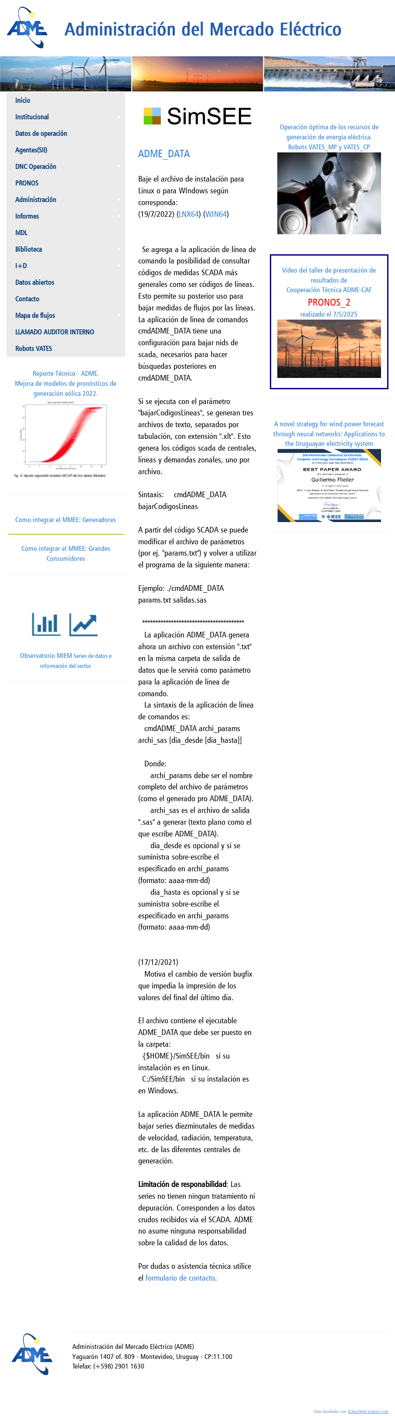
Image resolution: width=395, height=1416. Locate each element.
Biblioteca (69, 251)
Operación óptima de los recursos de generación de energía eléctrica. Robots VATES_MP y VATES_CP (329, 178)
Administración (69, 202)
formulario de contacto (180, 1277)
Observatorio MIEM (66, 632)
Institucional (69, 119)
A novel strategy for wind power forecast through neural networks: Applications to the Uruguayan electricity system (329, 471)
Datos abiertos (34, 282)
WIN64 (216, 214)
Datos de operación (41, 133)
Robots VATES (33, 348)
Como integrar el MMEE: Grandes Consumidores (66, 548)
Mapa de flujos (69, 317)
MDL (21, 233)
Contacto (27, 299)
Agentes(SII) (31, 150)
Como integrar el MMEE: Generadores (65, 520)
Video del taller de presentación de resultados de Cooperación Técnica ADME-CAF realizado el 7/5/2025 (329, 322)
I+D (69, 268)
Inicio (22, 100)
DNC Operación (69, 168)
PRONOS (26, 183)
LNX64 (189, 214)
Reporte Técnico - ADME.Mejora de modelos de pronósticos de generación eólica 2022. (66, 426)
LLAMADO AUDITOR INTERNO (54, 332)
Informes (69, 218)
